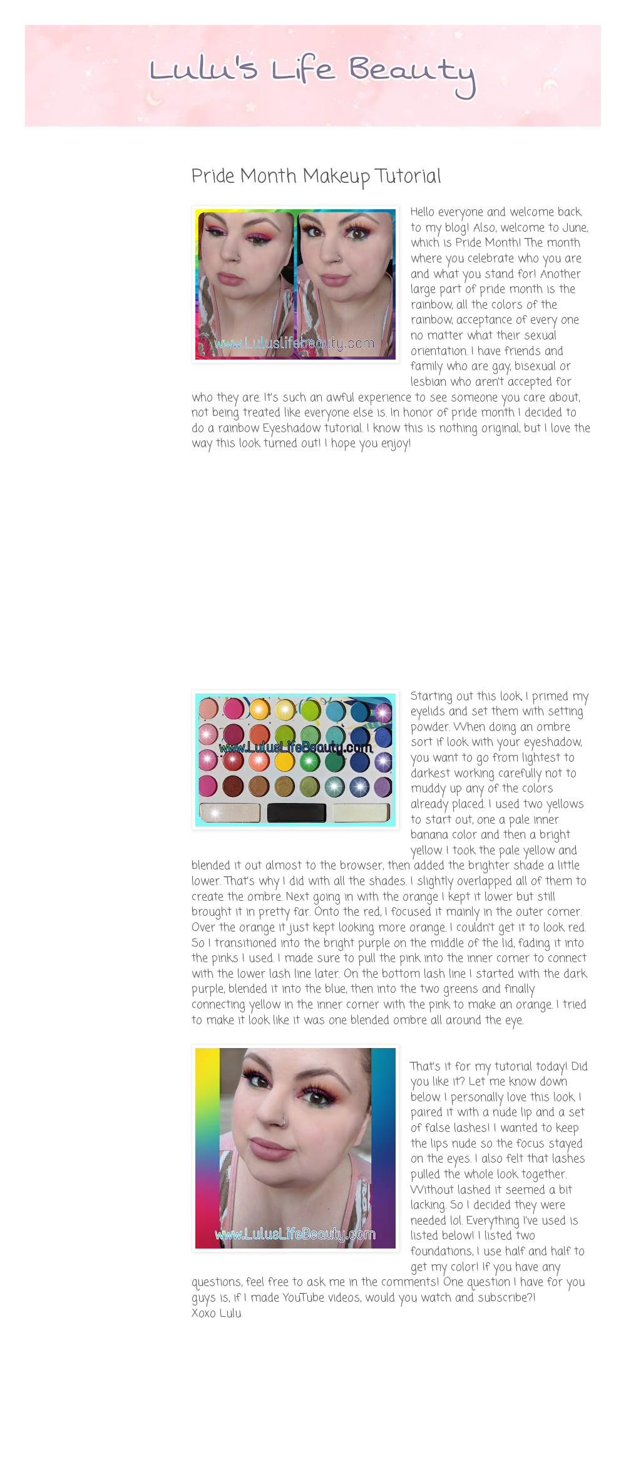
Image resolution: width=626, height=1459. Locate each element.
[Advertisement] (199, 570)
